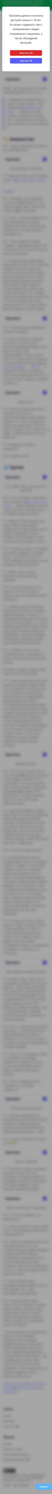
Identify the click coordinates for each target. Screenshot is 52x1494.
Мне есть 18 (26, 52)
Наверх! (44, 1486)
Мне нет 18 (26, 60)
